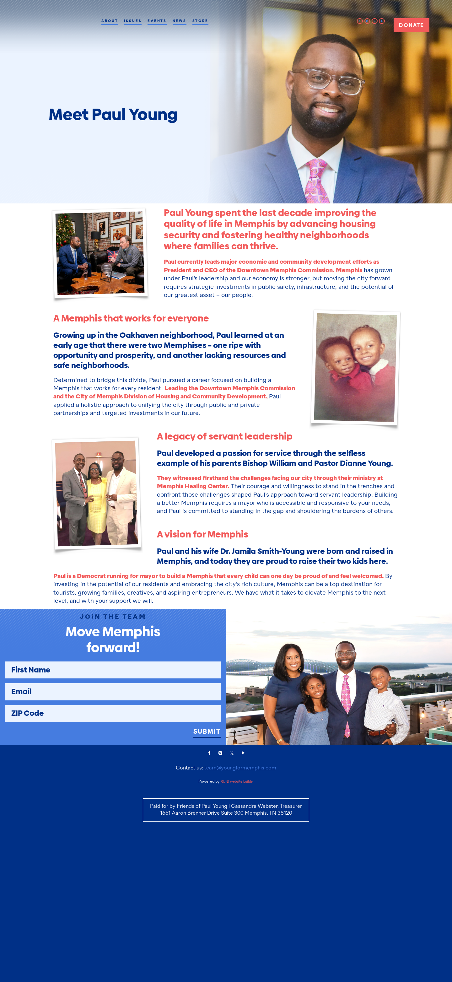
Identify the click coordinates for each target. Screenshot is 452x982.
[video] (382, 21)
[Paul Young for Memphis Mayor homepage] (54, 34)
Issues (133, 20)
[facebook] (360, 21)
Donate (411, 25)
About (109, 20)
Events (157, 20)
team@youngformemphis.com (240, 897)
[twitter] (375, 21)
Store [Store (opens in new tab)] (200, 20)
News (180, 20)
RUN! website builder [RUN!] (237, 911)
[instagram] (367, 21)
